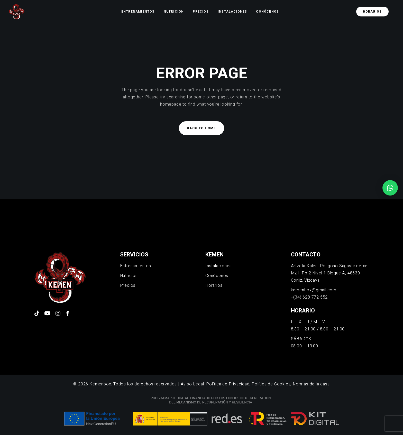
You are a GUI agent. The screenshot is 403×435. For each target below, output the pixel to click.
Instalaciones (218, 266)
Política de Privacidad (228, 384)
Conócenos (216, 276)
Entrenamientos (135, 266)
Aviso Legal (192, 384)
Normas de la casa (311, 384)
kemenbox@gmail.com (313, 290)
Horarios (213, 285)
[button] (390, 188)
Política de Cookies (271, 384)
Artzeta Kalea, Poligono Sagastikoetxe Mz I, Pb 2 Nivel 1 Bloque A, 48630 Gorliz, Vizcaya (329, 273)
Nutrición (129, 276)
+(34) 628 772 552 (309, 297)
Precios (128, 285)
